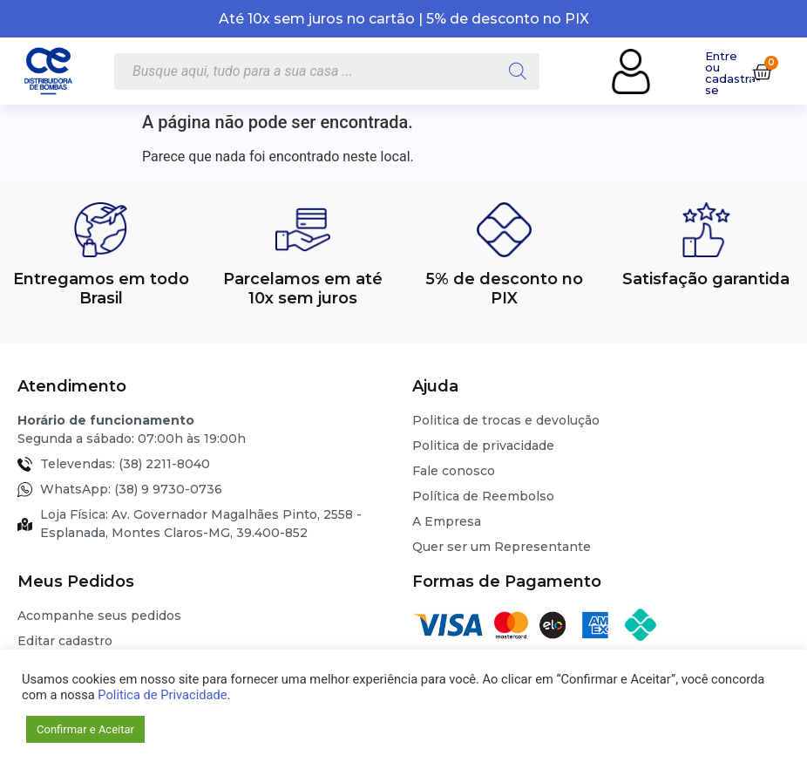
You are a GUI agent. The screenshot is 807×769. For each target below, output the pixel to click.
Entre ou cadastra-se (733, 73)
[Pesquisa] (517, 71)
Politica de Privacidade (162, 695)
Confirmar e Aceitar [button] (85, 729)
